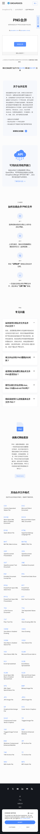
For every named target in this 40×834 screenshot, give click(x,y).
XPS (5, 686)
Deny (27, 827)
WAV (5, 762)
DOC (23, 506)
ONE (23, 563)
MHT (5, 542)
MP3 (23, 762)
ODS (23, 551)
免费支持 (20, 803)
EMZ (5, 741)
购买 (20, 807)
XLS (5, 661)
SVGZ (6, 718)
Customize (12, 827)
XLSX (23, 673)
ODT (5, 563)
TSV (23, 608)
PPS (23, 574)
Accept (20, 822)
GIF (5, 707)
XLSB (23, 661)
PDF (5, 574)
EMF (23, 729)
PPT (23, 585)
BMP (23, 686)
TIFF (5, 729)
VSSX (24, 640)
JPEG (23, 697)
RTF (23, 597)
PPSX (6, 585)
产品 (20, 800)
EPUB (6, 530)
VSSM (6, 640)
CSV (5, 506)
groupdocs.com (15, 30)
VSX (5, 652)
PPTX (6, 597)
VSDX (24, 629)
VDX (23, 619)
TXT (5, 619)
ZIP (23, 741)
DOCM (6, 517)
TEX (5, 608)
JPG (5, 697)
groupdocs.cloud (25, 30)
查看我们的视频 (18, 131)
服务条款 (31, 60)
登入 (35, 3)
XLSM (6, 673)
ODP (5, 551)
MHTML (24, 542)
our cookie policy (25, 818)
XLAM (24, 652)
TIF (23, 718)
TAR (5, 752)
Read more (20, 476)
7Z (22, 752)
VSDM (6, 629)
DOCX (24, 517)
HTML (24, 530)
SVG (23, 707)
